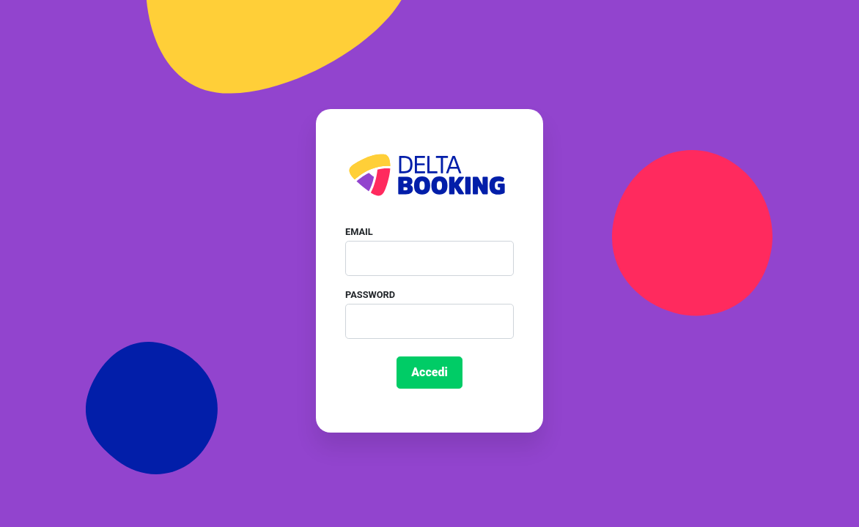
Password (370, 294)
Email (359, 231)
